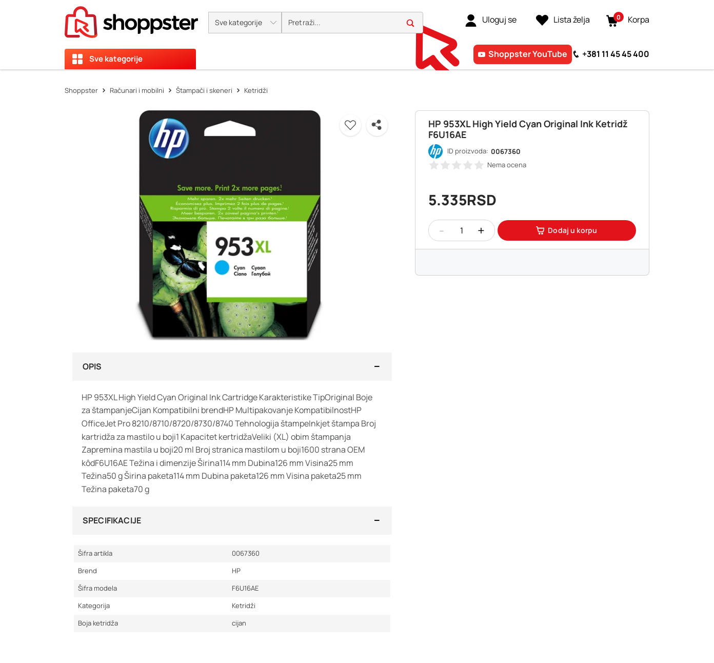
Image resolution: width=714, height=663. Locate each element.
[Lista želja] (563, 20)
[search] (352, 23)
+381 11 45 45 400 (615, 54)
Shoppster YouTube (527, 54)
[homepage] (131, 19)
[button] (245, 22)
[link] (491, 20)
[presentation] (357, 34)
